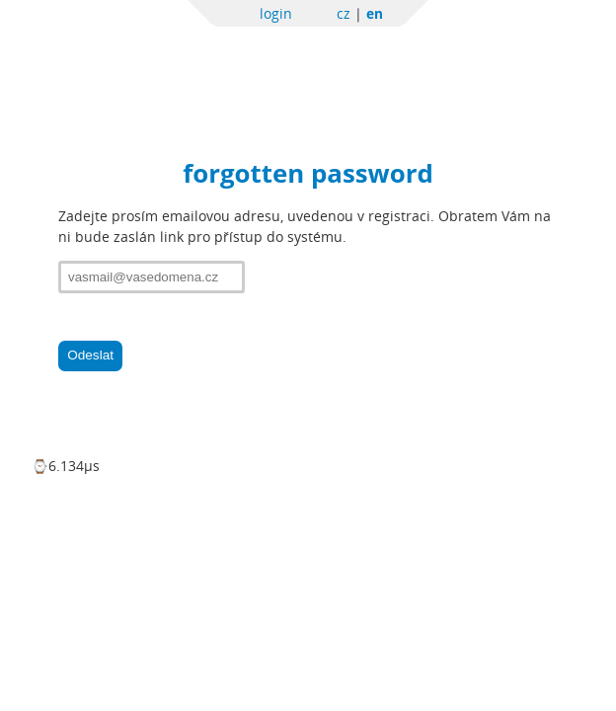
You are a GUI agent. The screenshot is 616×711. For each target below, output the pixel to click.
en (374, 13)
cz (343, 13)
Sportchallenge (232, 61)
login (276, 13)
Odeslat (90, 355)
